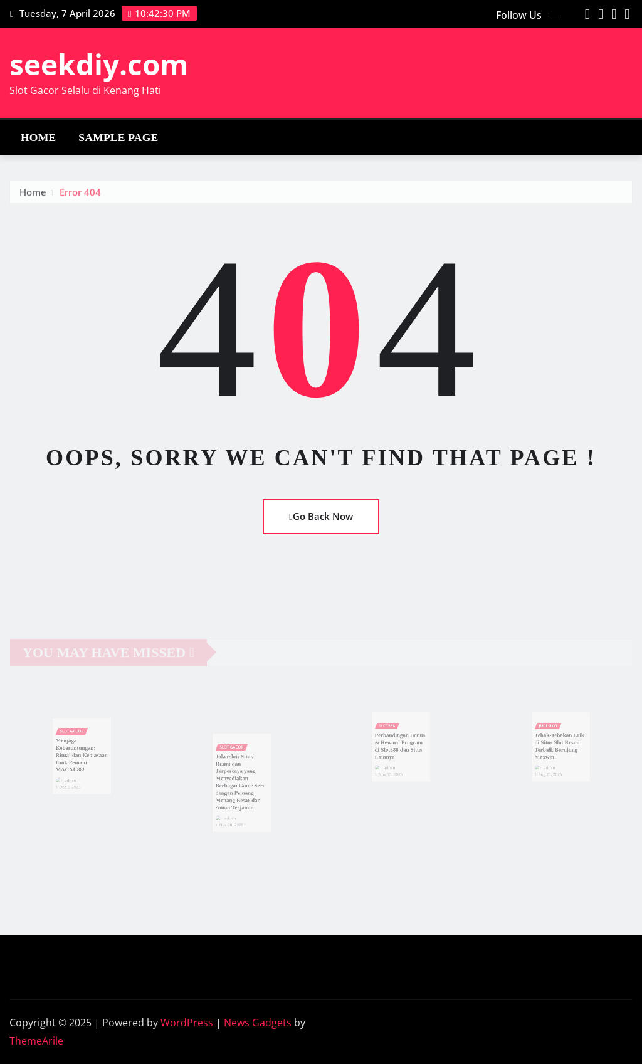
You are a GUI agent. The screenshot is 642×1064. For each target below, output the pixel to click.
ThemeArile (36, 1041)
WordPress (186, 1023)
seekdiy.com (98, 64)
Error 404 (80, 196)
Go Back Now (320, 516)
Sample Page (118, 137)
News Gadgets (258, 1023)
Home (38, 137)
